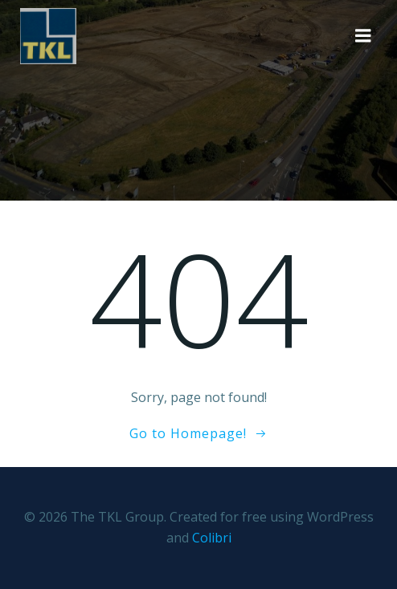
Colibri (211, 537)
